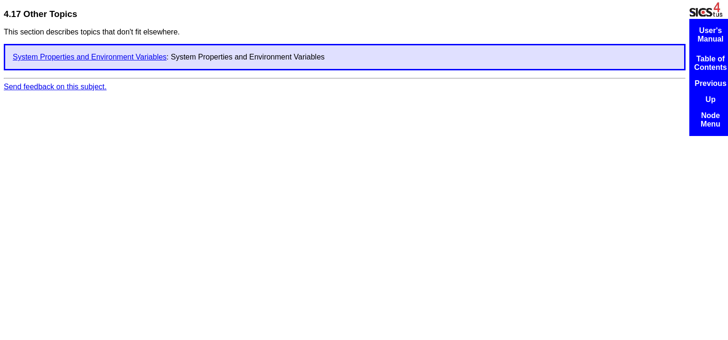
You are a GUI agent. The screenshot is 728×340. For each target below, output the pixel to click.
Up (710, 99)
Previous (711, 83)
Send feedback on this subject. (55, 87)
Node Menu (710, 119)
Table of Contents (710, 63)
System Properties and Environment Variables (90, 57)
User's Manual (710, 34)
